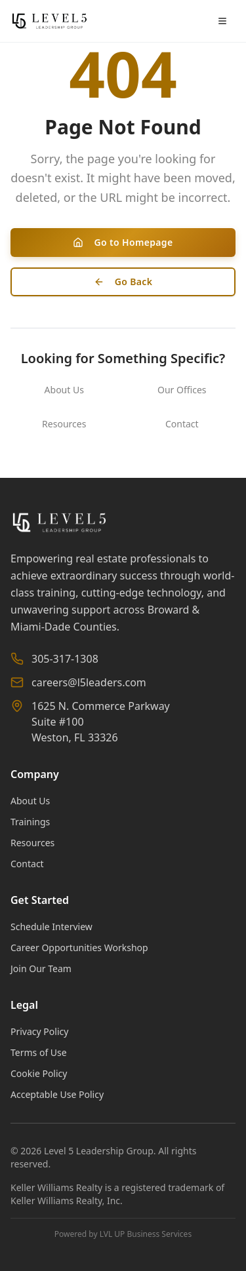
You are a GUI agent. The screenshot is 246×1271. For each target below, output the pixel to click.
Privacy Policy (39, 1031)
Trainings (30, 821)
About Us (64, 389)
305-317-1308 (64, 659)
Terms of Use (38, 1052)
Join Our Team (41, 968)
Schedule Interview (51, 926)
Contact (182, 424)
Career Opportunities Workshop (79, 947)
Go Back (123, 281)
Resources (64, 424)
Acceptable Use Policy (57, 1094)
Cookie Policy (38, 1073)
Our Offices (182, 389)
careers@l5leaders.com (88, 682)
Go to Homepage (123, 242)
